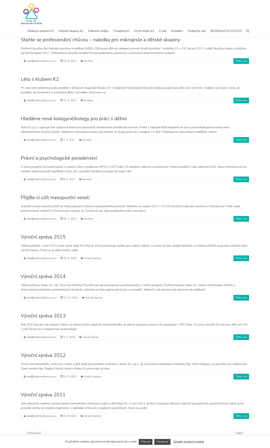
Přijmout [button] (145, 441)
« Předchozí (33, 433)
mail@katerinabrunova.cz (41, 61)
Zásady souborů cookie (188, 441)
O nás (162, 31)
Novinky (88, 61)
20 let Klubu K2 (144, 31)
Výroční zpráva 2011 (43, 394)
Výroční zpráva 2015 (43, 237)
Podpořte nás (197, 31)
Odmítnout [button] (162, 441)
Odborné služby (98, 31)
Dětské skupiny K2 (71, 31)
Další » (240, 433)
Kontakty (177, 31)
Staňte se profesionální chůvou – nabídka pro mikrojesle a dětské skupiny (100, 39)
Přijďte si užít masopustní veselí (55, 197)
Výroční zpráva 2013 (43, 316)
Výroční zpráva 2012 (43, 355)
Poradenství (121, 31)
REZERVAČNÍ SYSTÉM (226, 31)
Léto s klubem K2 (40, 79)
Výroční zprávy (92, 258)
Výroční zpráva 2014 (43, 276)
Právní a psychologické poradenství (59, 158)
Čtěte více (241, 61)
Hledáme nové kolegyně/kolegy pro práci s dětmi (74, 118)
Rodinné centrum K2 (41, 31)
